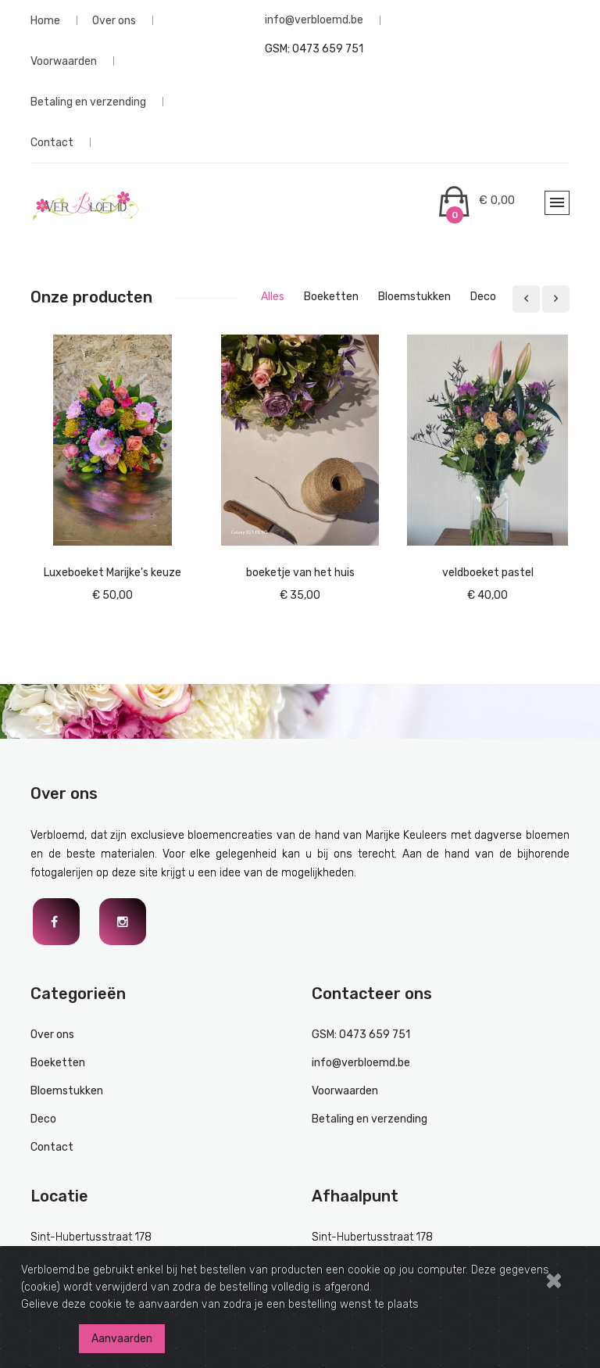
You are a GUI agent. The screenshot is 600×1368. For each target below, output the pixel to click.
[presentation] (526, 299)
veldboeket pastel (488, 572)
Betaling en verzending (88, 101)
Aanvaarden (121, 1338)
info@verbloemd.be (314, 20)
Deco (43, 1119)
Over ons (114, 20)
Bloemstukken (66, 1091)
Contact (51, 142)
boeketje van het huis (300, 572)
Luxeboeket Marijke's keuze (112, 572)
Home (45, 20)
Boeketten (57, 1062)
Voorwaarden (63, 60)
